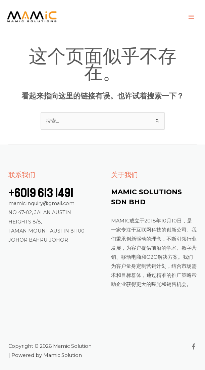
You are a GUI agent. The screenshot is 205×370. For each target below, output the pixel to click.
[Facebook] (194, 346)
